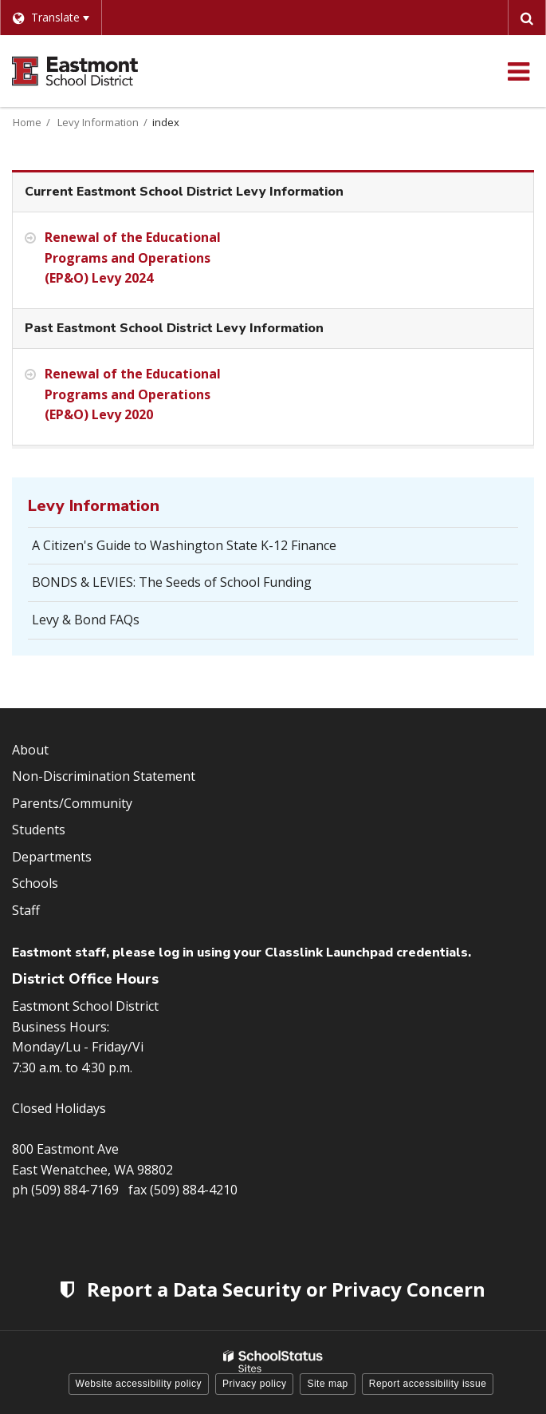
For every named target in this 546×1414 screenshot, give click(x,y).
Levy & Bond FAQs (85, 619)
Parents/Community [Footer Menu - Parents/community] (72, 803)
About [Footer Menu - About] (30, 749)
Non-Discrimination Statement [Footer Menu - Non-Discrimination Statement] (103, 776)
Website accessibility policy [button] (139, 1383)
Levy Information (98, 122)
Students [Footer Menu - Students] (38, 829)
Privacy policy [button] (254, 1383)
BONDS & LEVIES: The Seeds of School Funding (172, 582)
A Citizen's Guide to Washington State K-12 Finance (184, 545)
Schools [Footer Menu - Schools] (35, 883)
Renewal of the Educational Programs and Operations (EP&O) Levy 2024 (133, 257)
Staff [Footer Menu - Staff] (26, 910)
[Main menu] (518, 71)
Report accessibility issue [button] (428, 1383)
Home (27, 122)
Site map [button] (327, 1383)
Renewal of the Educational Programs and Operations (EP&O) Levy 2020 (133, 394)
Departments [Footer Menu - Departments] (52, 856)
